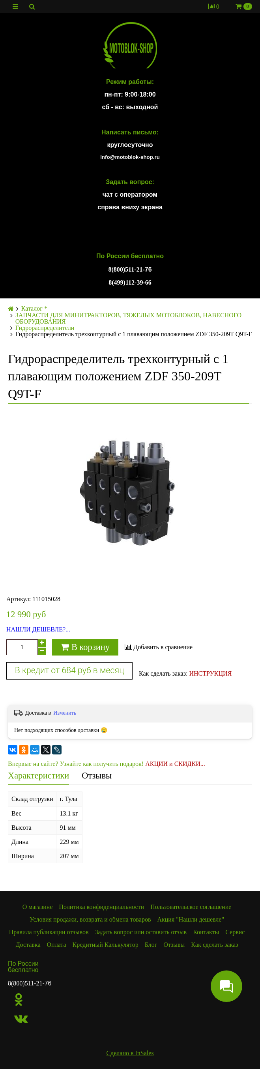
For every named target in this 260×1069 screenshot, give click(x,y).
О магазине (37, 906)
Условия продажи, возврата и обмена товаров (90, 919)
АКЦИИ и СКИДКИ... (175, 763)
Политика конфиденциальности (101, 906)
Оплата (56, 944)
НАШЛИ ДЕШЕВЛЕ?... (38, 629)
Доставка (28, 944)
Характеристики (38, 775)
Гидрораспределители (44, 328)
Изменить (64, 713)
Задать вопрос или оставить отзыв (141, 932)
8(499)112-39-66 (129, 282)
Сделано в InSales (129, 1053)
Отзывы (97, 775)
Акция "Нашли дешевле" (190, 919)
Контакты (206, 932)
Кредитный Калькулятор (105, 944)
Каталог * (34, 308)
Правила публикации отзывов (49, 932)
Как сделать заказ (214, 944)
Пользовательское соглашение (190, 906)
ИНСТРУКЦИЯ (210, 673)
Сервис (235, 932)
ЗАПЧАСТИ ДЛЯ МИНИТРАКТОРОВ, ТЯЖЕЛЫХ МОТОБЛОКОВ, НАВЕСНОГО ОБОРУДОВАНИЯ (128, 318)
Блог (151, 944)
